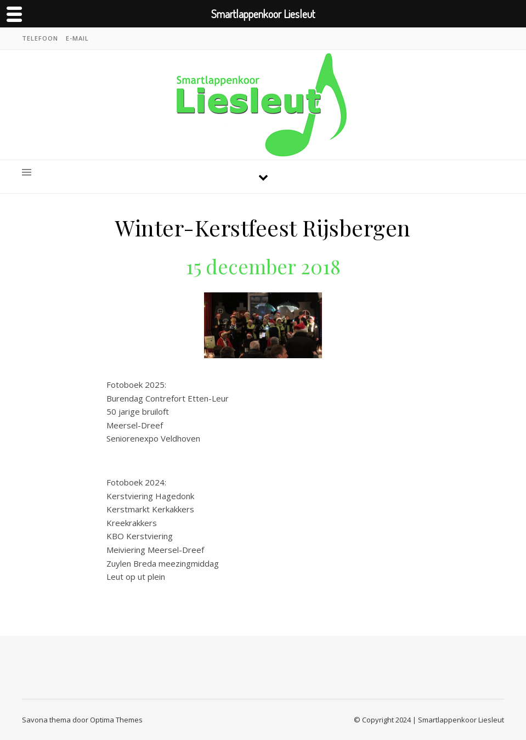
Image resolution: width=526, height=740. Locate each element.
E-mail (77, 38)
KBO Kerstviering (139, 535)
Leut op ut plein (135, 576)
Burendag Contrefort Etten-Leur (167, 398)
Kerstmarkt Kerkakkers (150, 509)
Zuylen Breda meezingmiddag (162, 563)
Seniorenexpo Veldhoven (153, 438)
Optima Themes (116, 720)
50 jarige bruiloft (139, 411)
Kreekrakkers (131, 522)
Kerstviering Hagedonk (150, 495)
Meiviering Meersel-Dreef (155, 549)
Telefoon (40, 38)
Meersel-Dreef (134, 425)
